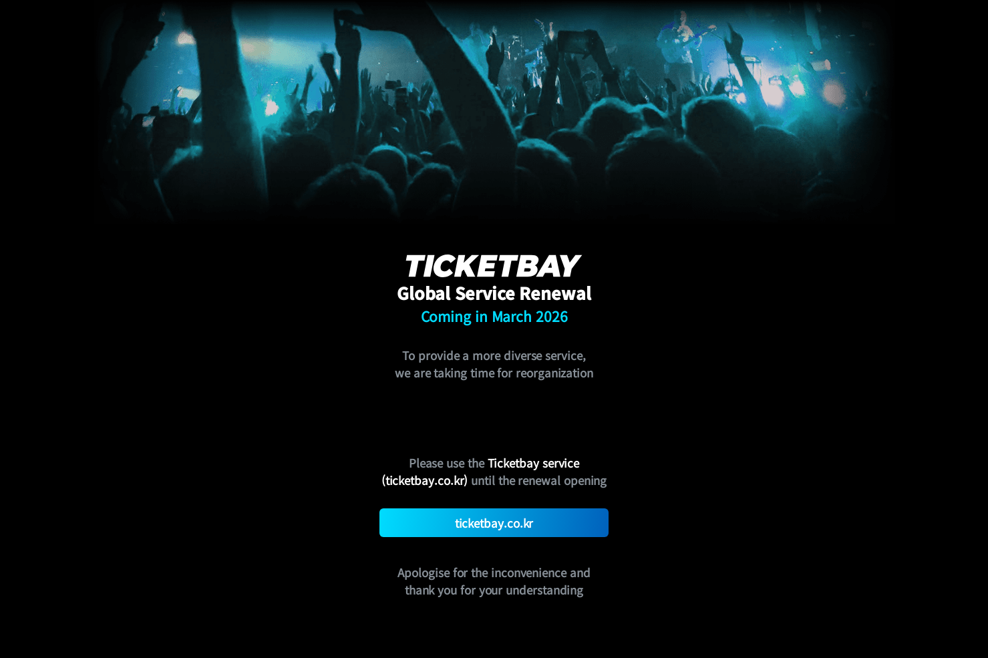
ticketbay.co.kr (494, 522)
